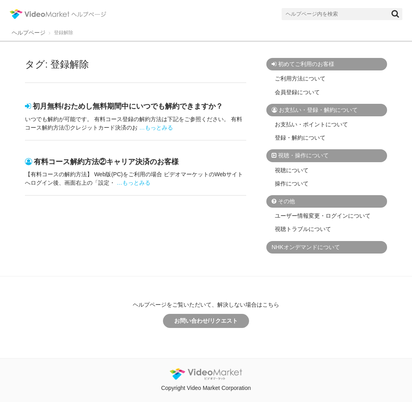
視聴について (292, 170)
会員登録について (297, 92)
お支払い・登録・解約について (318, 110)
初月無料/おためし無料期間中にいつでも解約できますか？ (128, 106)
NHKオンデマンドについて (306, 247)
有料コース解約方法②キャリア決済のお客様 (106, 162)
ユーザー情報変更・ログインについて (323, 215)
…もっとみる (156, 127)
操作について (292, 183)
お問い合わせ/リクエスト (206, 320)
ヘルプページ (28, 33)
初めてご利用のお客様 (306, 64)
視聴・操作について (303, 155)
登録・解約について (300, 137)
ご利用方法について (300, 78)
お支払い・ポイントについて (311, 124)
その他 (286, 201)
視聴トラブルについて (303, 229)
